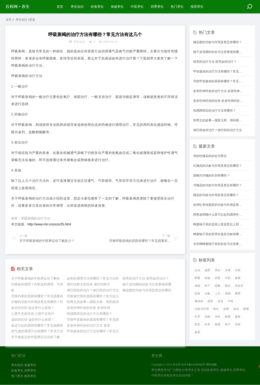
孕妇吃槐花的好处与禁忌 (210, 156)
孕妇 (217, 270)
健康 (237, 278)
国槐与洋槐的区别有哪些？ (211, 175)
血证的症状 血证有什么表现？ (32, 307)
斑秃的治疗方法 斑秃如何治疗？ (145, 278)
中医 (230, 301)
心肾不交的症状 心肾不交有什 (32, 313)
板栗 (228, 316)
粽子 (207, 285)
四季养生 (157, 6)
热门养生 (177, 6)
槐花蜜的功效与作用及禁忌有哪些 (146, 290)
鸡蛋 (217, 278)
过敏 (207, 293)
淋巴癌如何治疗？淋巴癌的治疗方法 (93, 290)
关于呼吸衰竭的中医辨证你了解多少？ (47, 241)
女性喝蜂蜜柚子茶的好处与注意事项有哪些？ (217, 244)
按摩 (226, 308)
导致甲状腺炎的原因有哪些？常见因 (93, 319)
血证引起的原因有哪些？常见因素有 (37, 325)
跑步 (228, 285)
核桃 (217, 324)
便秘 (197, 285)
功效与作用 (202, 308)
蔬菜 (197, 332)
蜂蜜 (246, 308)
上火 (217, 293)
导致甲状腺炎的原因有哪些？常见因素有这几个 (217, 81)
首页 (60, 6)
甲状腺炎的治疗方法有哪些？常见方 (93, 331)
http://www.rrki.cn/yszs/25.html (49, 224)
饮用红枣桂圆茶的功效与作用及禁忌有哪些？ (217, 205)
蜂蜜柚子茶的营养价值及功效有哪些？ (216, 234)
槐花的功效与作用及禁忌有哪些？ (216, 195)
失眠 (207, 316)
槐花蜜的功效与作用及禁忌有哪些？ (217, 42)
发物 (228, 293)
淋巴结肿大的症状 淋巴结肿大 (88, 284)
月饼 (237, 270)
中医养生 (137, 6)
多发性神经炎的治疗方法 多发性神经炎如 (218, 91)
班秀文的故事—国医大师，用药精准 (93, 302)
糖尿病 (199, 301)
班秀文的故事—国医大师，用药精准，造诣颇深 (216, 120)
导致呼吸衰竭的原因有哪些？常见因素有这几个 (140, 241)
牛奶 (228, 278)
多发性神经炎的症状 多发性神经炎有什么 (218, 101)
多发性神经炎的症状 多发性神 (88, 307)
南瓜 (236, 308)
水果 (228, 270)
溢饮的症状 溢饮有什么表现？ (32, 319)
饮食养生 (97, 6)
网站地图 (211, 364)
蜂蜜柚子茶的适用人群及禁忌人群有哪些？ (217, 225)
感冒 (210, 301)
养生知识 (77, 6)
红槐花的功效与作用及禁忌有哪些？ (217, 165)
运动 (197, 270)
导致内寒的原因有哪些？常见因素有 (37, 296)
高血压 (239, 285)
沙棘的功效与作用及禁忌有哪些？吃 (37, 302)
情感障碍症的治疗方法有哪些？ (89, 313)
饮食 (197, 293)
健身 (237, 316)
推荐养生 (197, 6)
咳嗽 (217, 285)
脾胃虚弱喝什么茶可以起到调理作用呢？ (217, 215)
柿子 (228, 324)
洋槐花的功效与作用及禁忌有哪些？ (217, 185)
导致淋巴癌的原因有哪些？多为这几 (93, 296)
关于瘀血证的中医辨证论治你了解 (35, 337)
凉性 (217, 316)
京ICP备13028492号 (193, 364)
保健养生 (117, 6)
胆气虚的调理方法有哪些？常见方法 (37, 331)
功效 (237, 324)
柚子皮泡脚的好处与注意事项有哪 (146, 284)
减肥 (207, 270)
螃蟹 (197, 278)
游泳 (220, 301)
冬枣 (207, 324)
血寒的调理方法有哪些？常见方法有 (93, 278)
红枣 (197, 316)
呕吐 (216, 308)
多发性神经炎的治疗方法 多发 (88, 325)
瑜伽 (207, 278)
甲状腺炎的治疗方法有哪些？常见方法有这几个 (217, 72)
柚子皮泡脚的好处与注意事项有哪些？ (216, 52)
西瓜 (197, 324)
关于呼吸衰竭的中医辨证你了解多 (35, 278)
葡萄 (237, 293)
